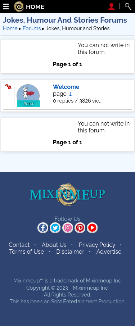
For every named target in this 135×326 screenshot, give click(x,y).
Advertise (109, 251)
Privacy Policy (97, 244)
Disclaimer (70, 251)
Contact (19, 244)
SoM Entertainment (74, 301)
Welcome (66, 86)
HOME (35, 7)
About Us (54, 244)
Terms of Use (26, 251)
